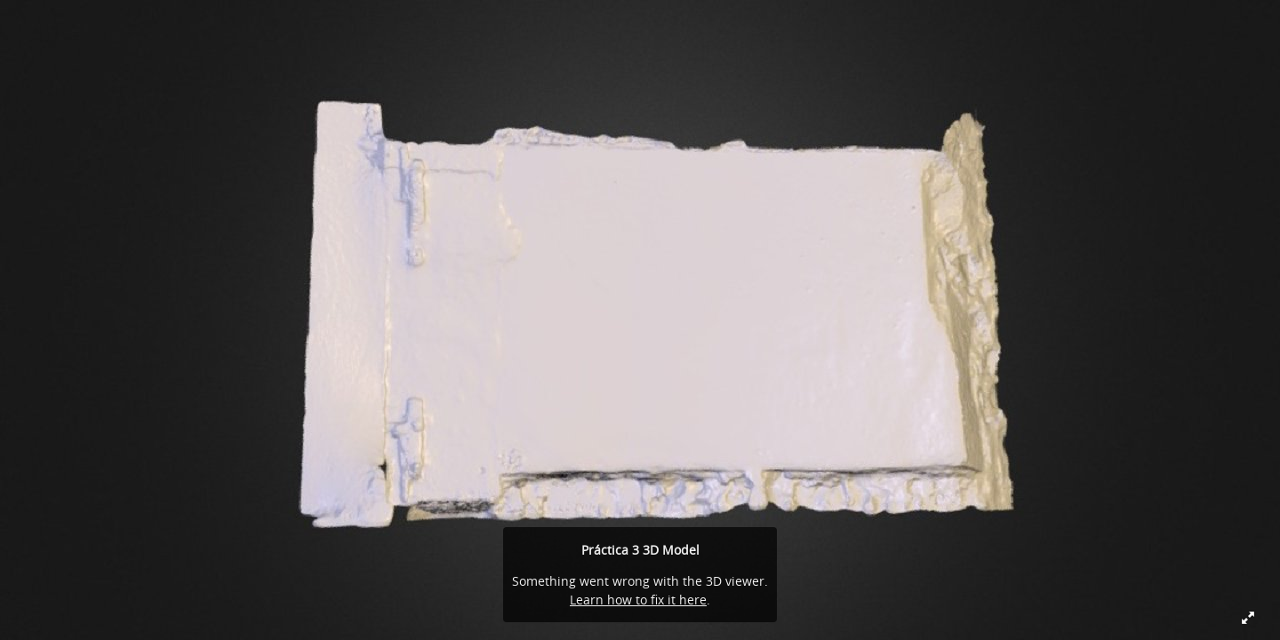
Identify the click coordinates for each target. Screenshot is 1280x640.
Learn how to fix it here (638, 599)
